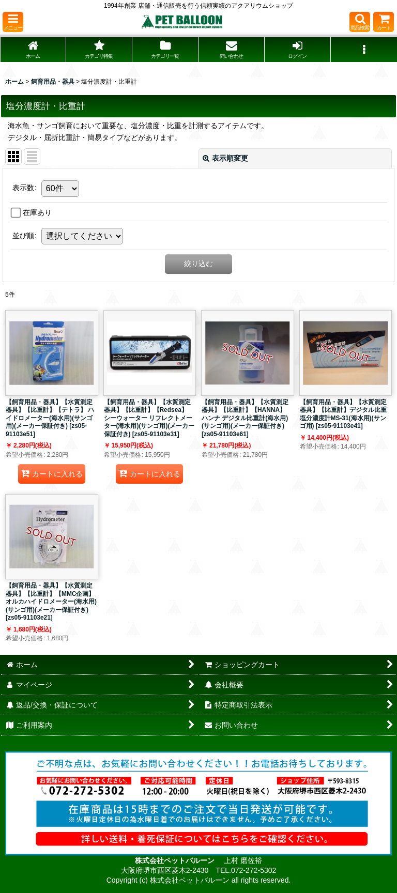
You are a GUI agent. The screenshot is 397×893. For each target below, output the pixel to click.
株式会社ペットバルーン (176, 860)
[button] (13, 22)
